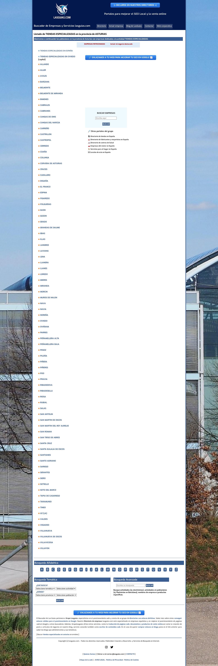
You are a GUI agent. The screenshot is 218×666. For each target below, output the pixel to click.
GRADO (43, 221)
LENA (42, 256)
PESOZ (43, 350)
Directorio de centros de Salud (102, 143)
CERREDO (44, 146)
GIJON (43, 210)
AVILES (43, 76)
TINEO (43, 507)
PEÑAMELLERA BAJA (49, 344)
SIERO (43, 478)
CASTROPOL (45, 140)
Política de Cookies (131, 660)
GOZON (43, 216)
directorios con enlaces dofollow (142, 618)
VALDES (44, 519)
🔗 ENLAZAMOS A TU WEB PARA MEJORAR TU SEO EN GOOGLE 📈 (121, 57)
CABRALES (45, 105)
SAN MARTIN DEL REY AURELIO (54, 426)
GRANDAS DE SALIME (50, 227)
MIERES (43, 280)
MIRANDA (44, 286)
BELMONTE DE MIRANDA (51, 93)
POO (42, 373)
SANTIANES (45, 455)
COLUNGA (44, 157)
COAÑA (43, 151)
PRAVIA (43, 379)
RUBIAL (43, 402)
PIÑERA (43, 361)
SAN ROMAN (46, 431)
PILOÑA (43, 356)
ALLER (43, 70)
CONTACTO (130, 654)
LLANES (43, 268)
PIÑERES (44, 367)
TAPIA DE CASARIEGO (50, 496)
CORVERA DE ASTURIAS (51, 163)
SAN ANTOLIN (46, 414)
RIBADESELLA (46, 391)
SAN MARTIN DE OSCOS (51, 420)
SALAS (43, 408)
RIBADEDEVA (46, 385)
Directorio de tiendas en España (103, 136)
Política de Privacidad (114, 660)
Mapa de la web (86, 660)
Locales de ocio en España (101, 152)
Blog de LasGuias (134, 26)
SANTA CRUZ (46, 443)
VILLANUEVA (46, 531)
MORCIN (44, 291)
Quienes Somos (89, 654)
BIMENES (44, 99)
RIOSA (43, 396)
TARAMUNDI (46, 501)
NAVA (43, 303)
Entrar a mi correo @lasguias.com (111, 654)
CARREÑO (44, 128)
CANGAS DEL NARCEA (50, 122)
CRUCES (43, 169)
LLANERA (44, 262)
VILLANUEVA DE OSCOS (51, 536)
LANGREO (44, 245)
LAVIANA (44, 251)
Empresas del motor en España (103, 146)
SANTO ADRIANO (48, 461)
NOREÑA (44, 315)
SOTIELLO (44, 484)
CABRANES (45, 111)
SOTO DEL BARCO (48, 490)
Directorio (101, 26)
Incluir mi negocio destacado (121, 44)
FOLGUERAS (45, 204)
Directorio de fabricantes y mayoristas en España (110, 139)
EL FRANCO (45, 186)
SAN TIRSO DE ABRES (50, 437)
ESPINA (43, 192)
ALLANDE (44, 64)
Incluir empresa (116, 26)
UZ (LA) (43, 513)
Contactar (149, 26)
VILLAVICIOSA (46, 542)
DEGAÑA (44, 181)
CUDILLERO (45, 175)
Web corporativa (164, 26)
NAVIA (43, 309)
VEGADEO (44, 525)
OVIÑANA (44, 326)
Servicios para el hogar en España (104, 149)
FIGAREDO (45, 198)
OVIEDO (43, 321)
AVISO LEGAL (100, 660)
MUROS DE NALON (48, 297)
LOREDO (44, 274)
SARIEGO (44, 466)
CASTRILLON (45, 134)
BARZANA (44, 82)
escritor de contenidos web (109, 627)
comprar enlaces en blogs (148, 627)
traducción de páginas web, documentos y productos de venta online (135, 624)
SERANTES (45, 472)
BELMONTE (45, 87)
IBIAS (42, 233)
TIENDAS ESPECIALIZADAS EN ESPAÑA (56, 51)
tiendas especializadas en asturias (56, 634)
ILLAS (42, 239)
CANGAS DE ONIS (48, 117)
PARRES (43, 332)
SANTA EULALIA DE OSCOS (52, 449)
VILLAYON (44, 548)
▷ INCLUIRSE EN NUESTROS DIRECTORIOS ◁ (135, 5)
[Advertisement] (132, 82)
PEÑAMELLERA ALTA (49, 338)
